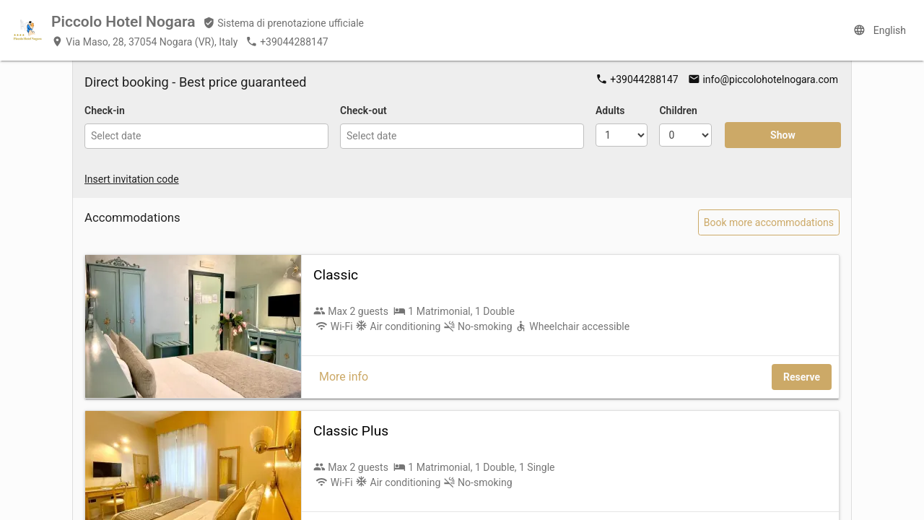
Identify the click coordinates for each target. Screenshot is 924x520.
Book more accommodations (769, 222)
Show (783, 135)
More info (343, 377)
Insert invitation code (131, 179)
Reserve (801, 377)
